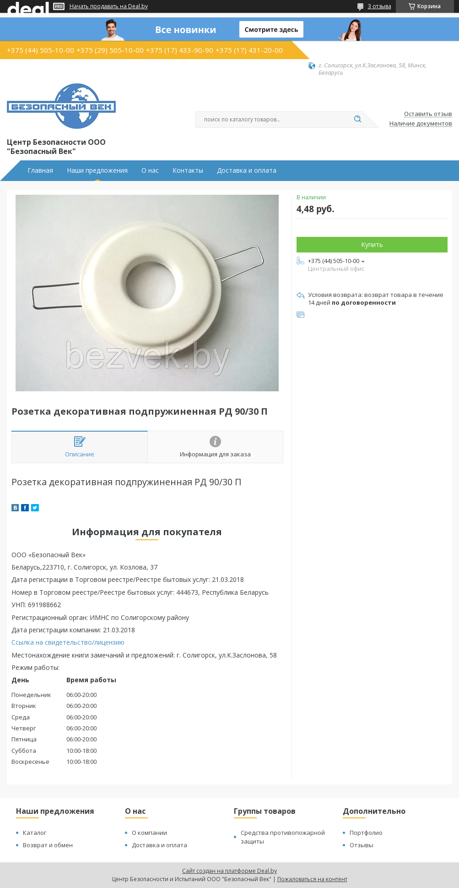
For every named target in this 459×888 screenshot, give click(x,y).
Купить (372, 244)
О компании (149, 832)
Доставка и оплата (246, 170)
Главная (40, 170)
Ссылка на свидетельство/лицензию (67, 642)
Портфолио (366, 832)
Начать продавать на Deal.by (109, 6)
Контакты (188, 170)
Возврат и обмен (48, 845)
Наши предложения (97, 170)
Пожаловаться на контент (312, 879)
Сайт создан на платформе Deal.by (229, 871)
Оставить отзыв (428, 114)
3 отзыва (379, 6)
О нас (150, 170)
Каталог (34, 832)
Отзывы (361, 845)
